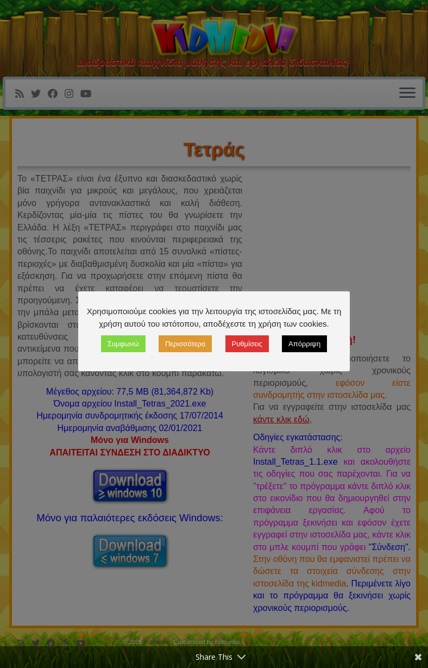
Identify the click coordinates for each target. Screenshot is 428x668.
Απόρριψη (304, 344)
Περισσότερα (185, 344)
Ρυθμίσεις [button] (247, 344)
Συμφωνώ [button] (123, 344)
